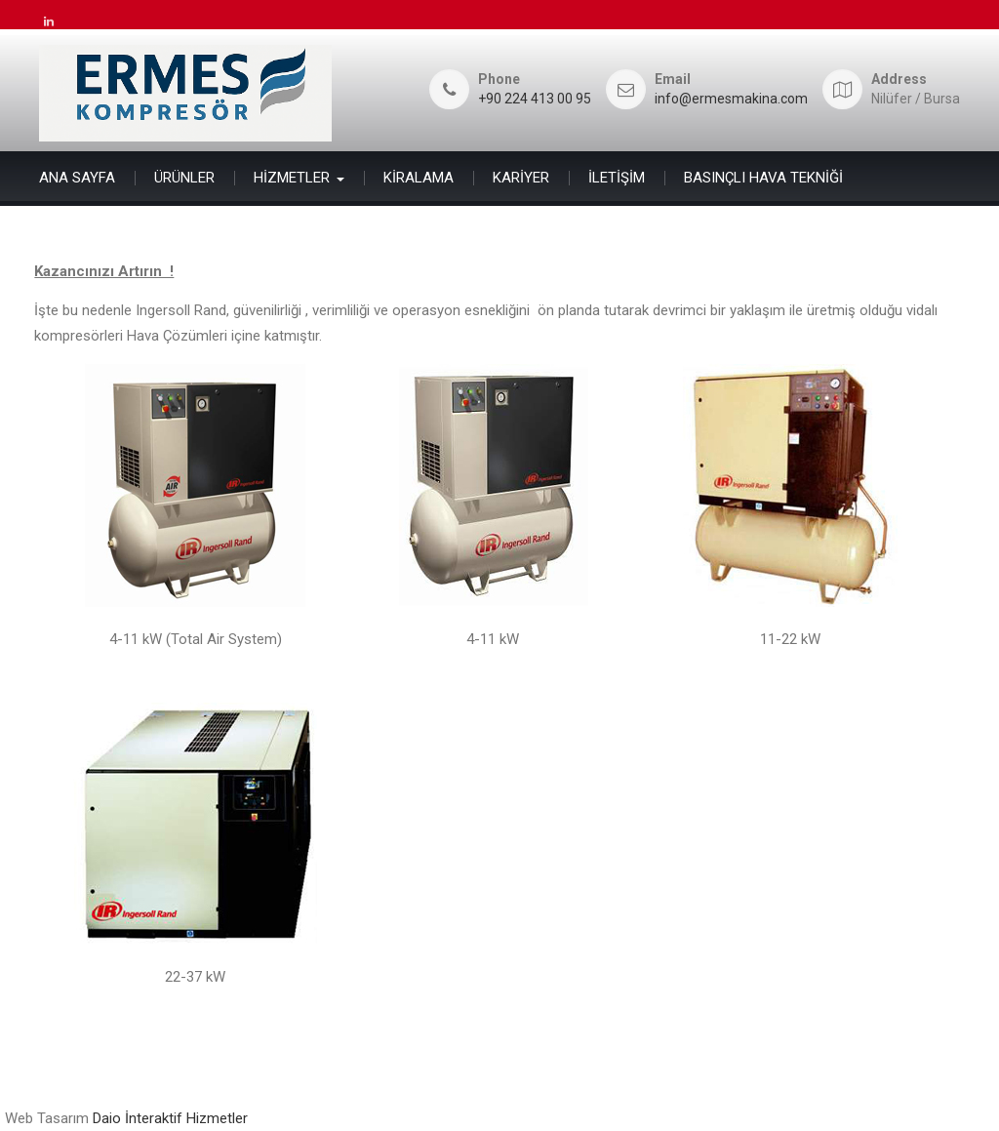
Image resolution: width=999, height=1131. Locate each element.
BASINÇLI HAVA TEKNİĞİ (763, 177)
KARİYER (521, 177)
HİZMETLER (292, 177)
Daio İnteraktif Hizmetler (170, 1118)
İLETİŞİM (616, 177)
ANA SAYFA (77, 177)
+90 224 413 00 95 (534, 99)
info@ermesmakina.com (731, 99)
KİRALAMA (418, 177)
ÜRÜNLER (184, 177)
